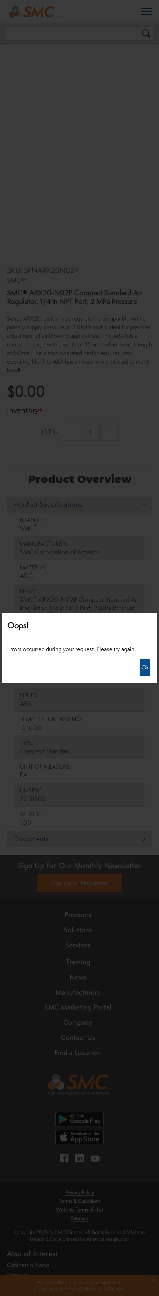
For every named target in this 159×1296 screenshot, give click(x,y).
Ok (145, 667)
